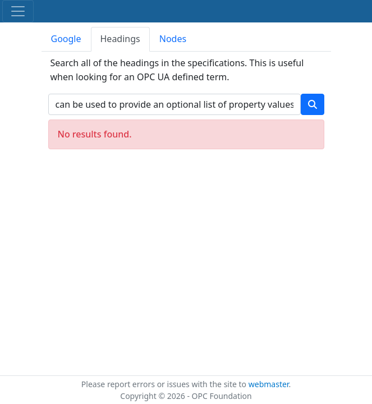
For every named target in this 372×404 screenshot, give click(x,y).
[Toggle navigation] (18, 11)
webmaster (269, 384)
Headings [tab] (120, 39)
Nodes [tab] (172, 39)
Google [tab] (66, 39)
